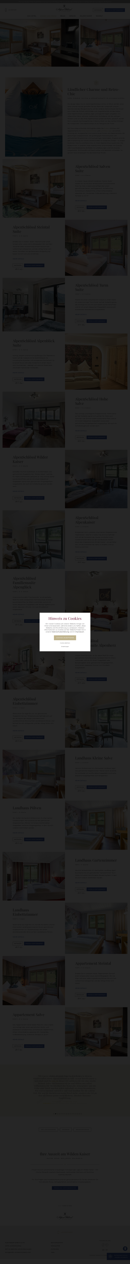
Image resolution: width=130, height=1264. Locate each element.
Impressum (79, 632)
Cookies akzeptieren (65, 638)
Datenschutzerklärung (60, 632)
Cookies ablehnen (65, 643)
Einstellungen (65, 646)
